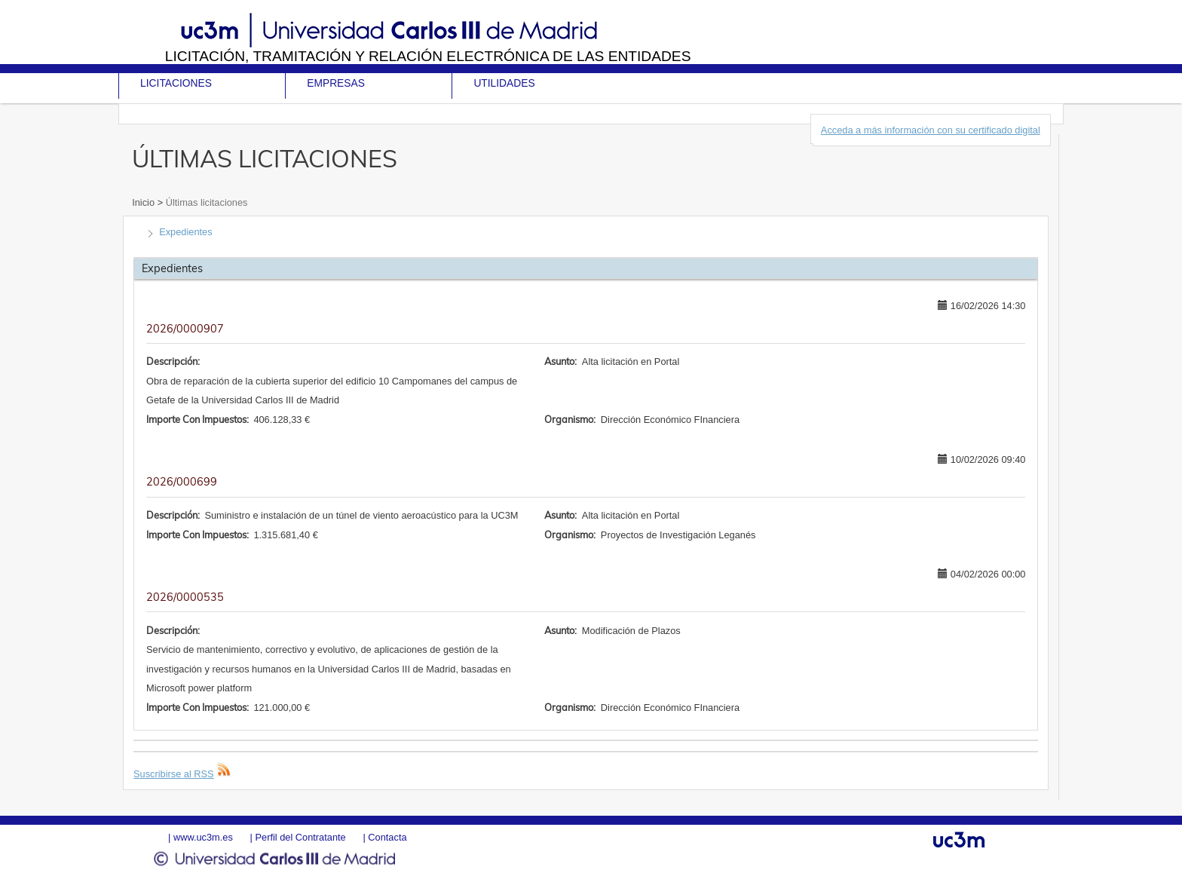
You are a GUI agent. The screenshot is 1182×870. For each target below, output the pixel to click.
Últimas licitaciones (205, 202)
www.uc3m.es (203, 837)
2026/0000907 (185, 328)
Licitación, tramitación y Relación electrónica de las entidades (428, 56)
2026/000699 (181, 482)
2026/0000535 (185, 597)
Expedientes (185, 231)
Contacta (387, 837)
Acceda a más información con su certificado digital (930, 130)
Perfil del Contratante (300, 837)
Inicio (144, 202)
